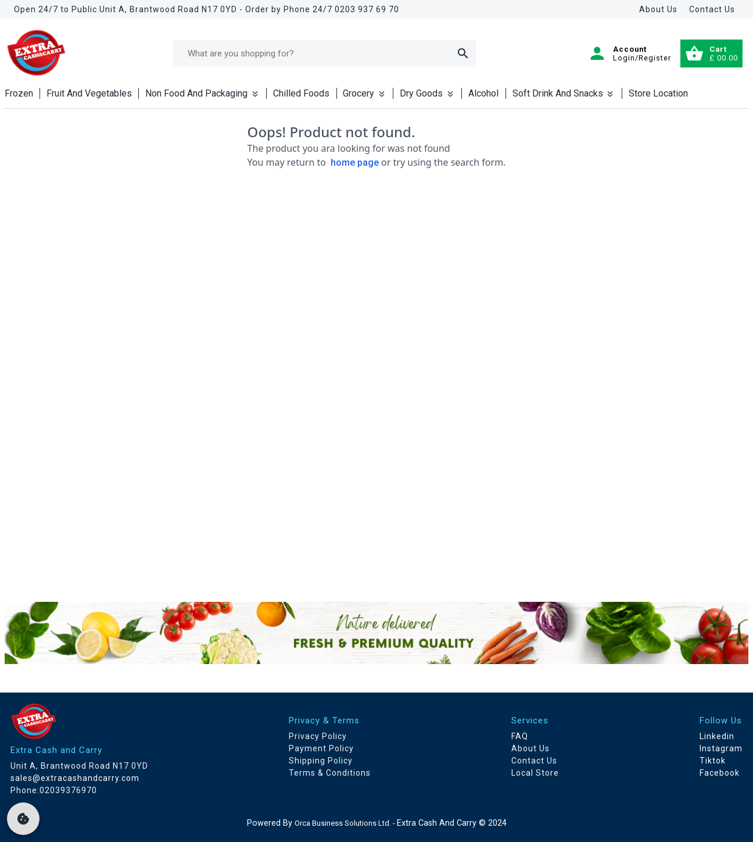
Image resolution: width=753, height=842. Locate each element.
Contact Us (712, 9)
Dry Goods (427, 93)
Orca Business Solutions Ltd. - (346, 823)
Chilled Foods (301, 93)
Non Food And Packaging (202, 93)
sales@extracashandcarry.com (74, 778)
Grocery (364, 93)
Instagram (721, 748)
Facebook (720, 772)
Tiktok (713, 760)
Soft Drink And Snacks (563, 93)
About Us (658, 9)
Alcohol (483, 93)
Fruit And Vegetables (89, 93)
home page (355, 162)
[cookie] (23, 818)
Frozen (19, 93)
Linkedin (717, 736)
